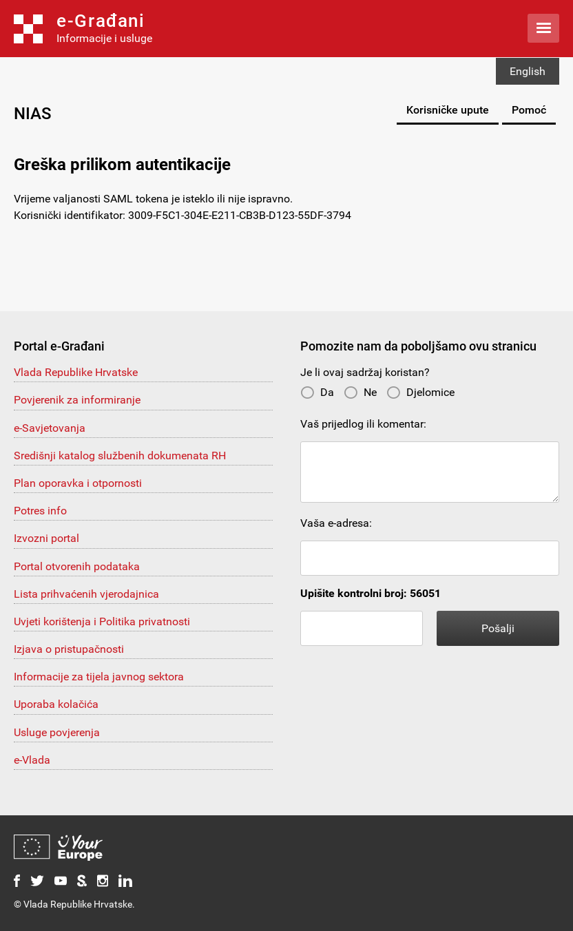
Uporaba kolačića (56, 704)
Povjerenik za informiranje (77, 399)
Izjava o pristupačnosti (69, 649)
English (527, 71)
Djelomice (420, 392)
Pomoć (529, 109)
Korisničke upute (447, 109)
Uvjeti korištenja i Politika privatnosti (102, 621)
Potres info (40, 510)
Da (317, 392)
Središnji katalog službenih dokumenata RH (120, 455)
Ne (360, 392)
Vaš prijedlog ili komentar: (363, 423)
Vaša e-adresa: (336, 523)
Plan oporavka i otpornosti (78, 483)
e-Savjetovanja (49, 428)
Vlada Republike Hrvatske (76, 372)
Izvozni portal (46, 538)
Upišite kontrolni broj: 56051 (370, 593)
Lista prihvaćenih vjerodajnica (86, 593)
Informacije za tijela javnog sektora (99, 676)
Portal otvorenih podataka (77, 566)
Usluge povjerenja (57, 732)
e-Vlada (32, 759)
